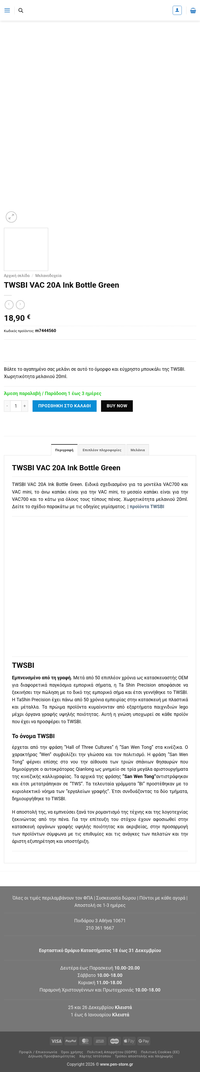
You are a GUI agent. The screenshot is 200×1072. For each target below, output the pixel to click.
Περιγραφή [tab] (62, 450)
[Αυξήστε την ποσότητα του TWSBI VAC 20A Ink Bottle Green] (25, 406)
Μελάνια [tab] (139, 450)
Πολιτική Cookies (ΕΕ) (160, 1052)
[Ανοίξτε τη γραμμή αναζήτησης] (21, 10)
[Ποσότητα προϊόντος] (16, 406)
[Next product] (9, 304)
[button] (7, 10)
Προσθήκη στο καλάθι (64, 405)
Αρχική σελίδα (17, 275)
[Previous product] (20, 304)
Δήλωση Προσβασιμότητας (52, 1056)
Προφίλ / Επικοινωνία (38, 1052)
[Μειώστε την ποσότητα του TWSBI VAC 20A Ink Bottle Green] (7, 406)
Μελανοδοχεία (48, 275)
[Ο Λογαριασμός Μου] (177, 10)
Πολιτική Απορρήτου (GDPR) (112, 1052)
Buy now (117, 405)
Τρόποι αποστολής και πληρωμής (144, 1056)
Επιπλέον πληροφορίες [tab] (102, 450)
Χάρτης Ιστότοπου (95, 1056)
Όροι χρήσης (72, 1052)
